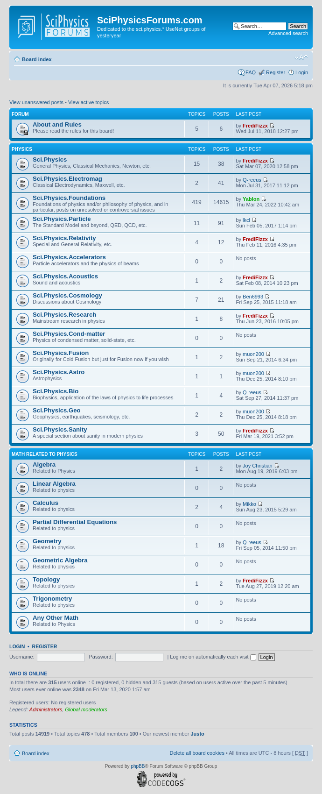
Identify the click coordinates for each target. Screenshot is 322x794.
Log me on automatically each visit (213, 656)
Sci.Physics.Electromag (67, 178)
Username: (22, 656)
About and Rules (57, 124)
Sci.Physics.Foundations (69, 197)
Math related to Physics (44, 454)
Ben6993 (253, 296)
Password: (100, 656)
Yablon (251, 199)
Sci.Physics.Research (64, 314)
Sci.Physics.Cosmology (67, 295)
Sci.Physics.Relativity (64, 237)
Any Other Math (55, 617)
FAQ (250, 72)
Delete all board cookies (196, 753)
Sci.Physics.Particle (62, 218)
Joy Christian (258, 465)
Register (275, 72)
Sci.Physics (50, 159)
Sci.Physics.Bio (55, 391)
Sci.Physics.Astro (58, 372)
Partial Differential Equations (75, 521)
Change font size (301, 57)
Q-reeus (252, 180)
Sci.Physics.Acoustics (65, 276)
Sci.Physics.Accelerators (69, 257)
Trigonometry (52, 598)
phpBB (138, 766)
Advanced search (288, 33)
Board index (37, 59)
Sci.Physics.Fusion (61, 352)
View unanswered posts (36, 102)
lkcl (246, 220)
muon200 (253, 354)
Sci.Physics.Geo (57, 410)
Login (301, 72)
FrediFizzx (255, 125)
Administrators (45, 709)
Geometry (47, 541)
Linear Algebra (54, 483)
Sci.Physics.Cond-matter (69, 333)
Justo (197, 734)
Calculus (45, 502)
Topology (46, 579)
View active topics (88, 102)
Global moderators (86, 709)
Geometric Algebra (60, 560)
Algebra (44, 464)
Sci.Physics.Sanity (60, 429)
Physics (22, 149)
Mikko (249, 504)
